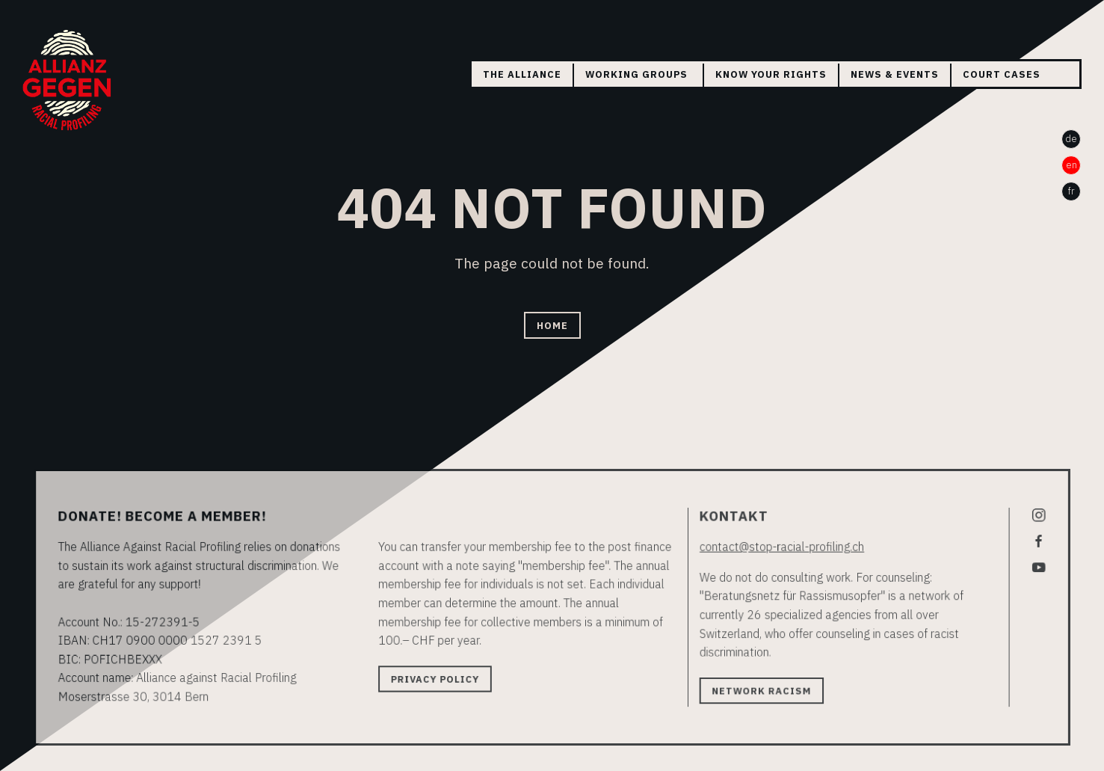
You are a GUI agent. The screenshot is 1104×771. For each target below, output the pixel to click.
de (1071, 138)
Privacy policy (438, 678)
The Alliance (522, 74)
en (1071, 165)
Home (552, 325)
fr (1071, 191)
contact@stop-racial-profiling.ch (776, 548)
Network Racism (756, 689)
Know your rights (771, 74)
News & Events (895, 74)
